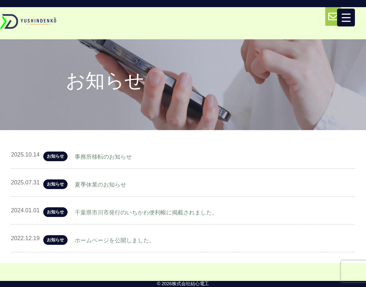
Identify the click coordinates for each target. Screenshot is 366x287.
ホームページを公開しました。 (115, 240)
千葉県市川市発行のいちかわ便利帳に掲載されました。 (146, 212)
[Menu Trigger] (346, 17)
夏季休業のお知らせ (100, 185)
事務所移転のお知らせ (103, 157)
